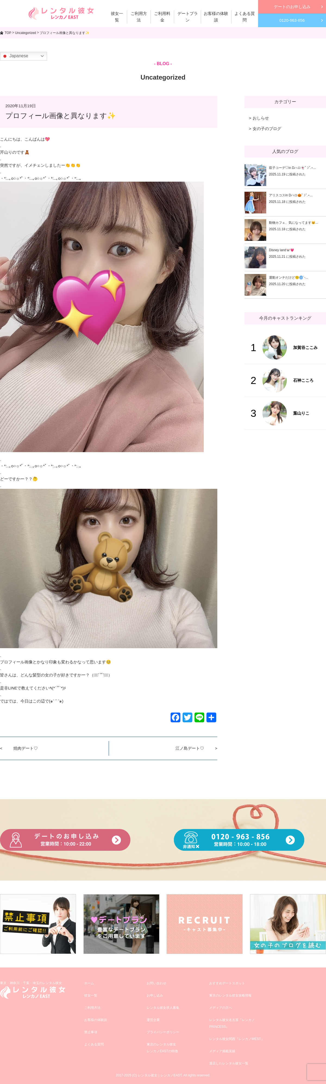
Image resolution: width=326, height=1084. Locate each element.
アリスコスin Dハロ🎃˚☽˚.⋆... (291, 195)
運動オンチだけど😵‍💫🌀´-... (288, 277)
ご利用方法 (92, 1008)
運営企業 (153, 1020)
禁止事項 (90, 1032)
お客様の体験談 (95, 1020)
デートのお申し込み (292, 6)
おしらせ (261, 118)
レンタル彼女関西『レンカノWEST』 (236, 1039)
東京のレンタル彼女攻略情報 (230, 995)
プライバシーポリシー (163, 1032)
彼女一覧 (90, 995)
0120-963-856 (292, 20)
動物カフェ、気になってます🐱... (293, 223)
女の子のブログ (267, 128)
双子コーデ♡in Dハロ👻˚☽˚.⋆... (292, 168)
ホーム (89, 983)
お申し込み (155, 995)
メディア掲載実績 (222, 1051)
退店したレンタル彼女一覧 (228, 1063)
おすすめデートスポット (227, 983)
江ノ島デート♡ (189, 748)
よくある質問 (94, 1044)
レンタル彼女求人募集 (163, 1008)
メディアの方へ (220, 1008)
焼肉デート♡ (25, 748)
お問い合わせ (156, 983)
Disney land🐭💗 (281, 250)
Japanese (15, 56)
